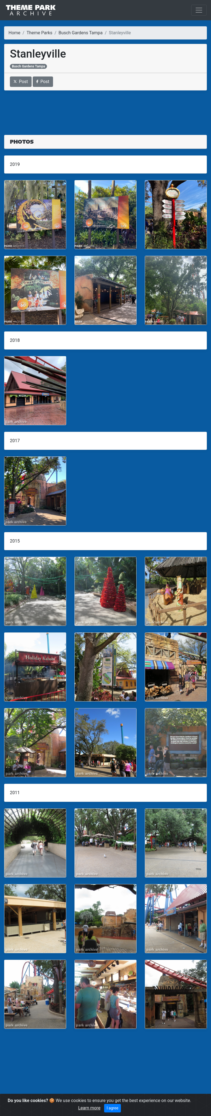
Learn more (89, 1108)
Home (14, 32)
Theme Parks (39, 32)
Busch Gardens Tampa (80, 32)
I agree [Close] (112, 1108)
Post (20, 81)
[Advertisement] (105, 109)
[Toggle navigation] (199, 10)
